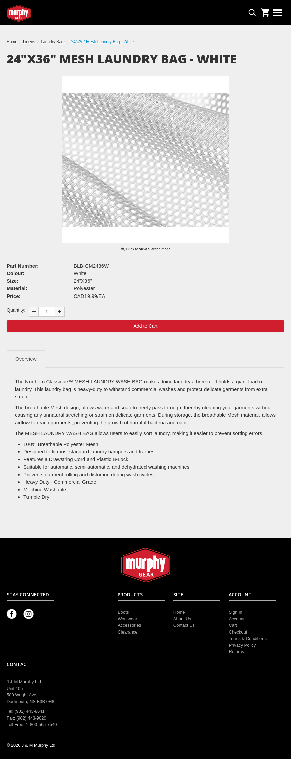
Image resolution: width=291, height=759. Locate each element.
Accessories (129, 625)
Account (236, 618)
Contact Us (184, 625)
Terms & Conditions (248, 638)
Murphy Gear (35, 13)
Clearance (127, 632)
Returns (236, 651)
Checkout (238, 632)
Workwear (127, 618)
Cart (233, 625)
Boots (123, 612)
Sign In (235, 612)
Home (179, 612)
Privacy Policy (242, 645)
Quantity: (16, 310)
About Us (182, 618)
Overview (26, 359)
